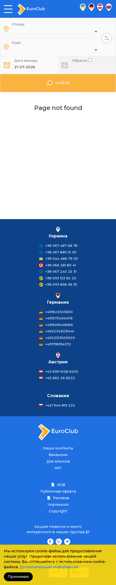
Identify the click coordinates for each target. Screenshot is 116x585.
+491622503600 (59, 312)
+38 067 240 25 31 (60, 271)
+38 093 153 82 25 (60, 278)
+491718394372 (58, 344)
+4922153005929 (60, 338)
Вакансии (58, 454)
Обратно (82, 60)
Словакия (58, 395)
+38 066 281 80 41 (60, 265)
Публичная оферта (58, 491)
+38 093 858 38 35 (61, 284)
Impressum (58, 504)
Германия (58, 302)
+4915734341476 (59, 318)
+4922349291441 (59, 331)
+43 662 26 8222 (60, 378)
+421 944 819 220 (60, 405)
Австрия (58, 362)
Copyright (58, 511)
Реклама (58, 498)
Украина (58, 236)
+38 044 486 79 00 (61, 258)
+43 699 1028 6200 (61, 371)
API (58, 468)
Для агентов (58, 461)
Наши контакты (58, 448)
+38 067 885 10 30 (60, 252)
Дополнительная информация (49, 567)
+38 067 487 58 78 (61, 245)
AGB (58, 484)
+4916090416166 (59, 325)
